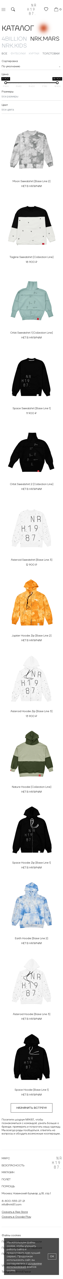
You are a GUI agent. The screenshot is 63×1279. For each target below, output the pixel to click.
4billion (14, 38)
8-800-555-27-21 (13, 1201)
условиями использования (24, 1265)
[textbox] (11, 66)
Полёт (6, 1179)
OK (52, 1256)
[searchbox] (31, 97)
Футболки (18, 53)
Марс (6, 1158)
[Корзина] (58, 9)
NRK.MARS (44, 38)
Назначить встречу (31, 1108)
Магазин (8, 1172)
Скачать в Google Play (16, 1217)
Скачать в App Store (15, 1212)
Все (4, 53)
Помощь (8, 1186)
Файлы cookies (11, 1235)
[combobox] (31, 66)
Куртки (34, 53)
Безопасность (13, 1165)
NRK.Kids (14, 45)
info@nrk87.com (12, 1204)
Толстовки (51, 53)
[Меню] (3, 9)
